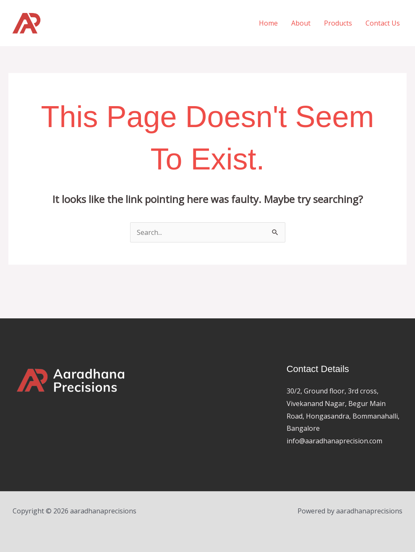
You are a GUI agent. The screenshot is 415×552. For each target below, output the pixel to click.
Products (338, 23)
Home (268, 23)
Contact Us (382, 23)
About (301, 23)
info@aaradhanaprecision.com (334, 440)
